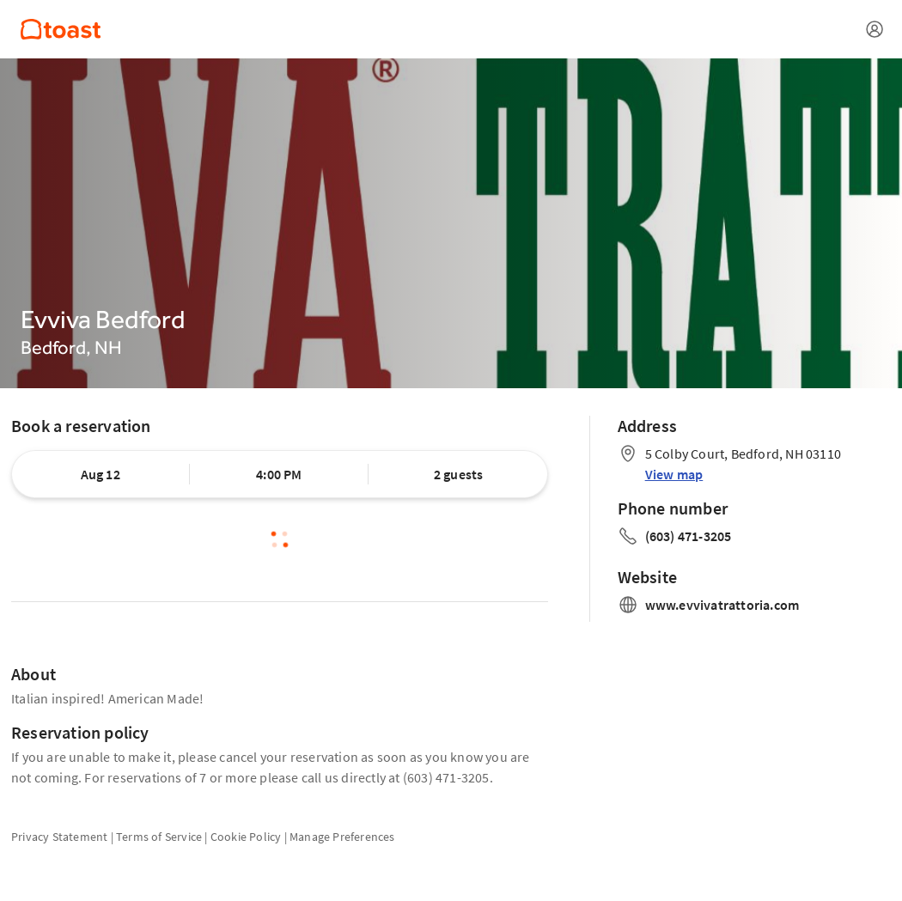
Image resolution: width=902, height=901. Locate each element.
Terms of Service (159, 836)
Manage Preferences (342, 836)
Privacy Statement (59, 836)
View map (674, 474)
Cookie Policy (246, 836)
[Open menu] (874, 29)
